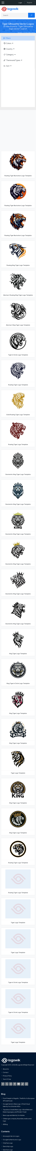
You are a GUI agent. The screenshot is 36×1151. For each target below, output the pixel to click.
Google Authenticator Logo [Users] (12, 1139)
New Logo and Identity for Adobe (14, 1115)
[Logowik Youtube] (18, 1084)
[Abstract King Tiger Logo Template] (18, 313)
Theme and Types (11, 60)
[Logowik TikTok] (22, 1084)
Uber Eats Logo (8, 1150)
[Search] (14, 15)
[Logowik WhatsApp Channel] (26, 1084)
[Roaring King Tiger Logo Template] (18, 254)
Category (8, 54)
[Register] (29, 2)
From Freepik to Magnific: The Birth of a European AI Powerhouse (19, 1099)
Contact (5, 1072)
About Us (6, 1069)
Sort (6, 66)
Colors (7, 43)
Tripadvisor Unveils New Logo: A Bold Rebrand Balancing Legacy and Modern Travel (17, 1111)
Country (7, 49)
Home (20, 33)
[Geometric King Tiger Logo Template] (18, 463)
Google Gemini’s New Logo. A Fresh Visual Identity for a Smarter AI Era (16, 1105)
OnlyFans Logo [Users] (8, 1143)
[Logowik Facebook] (3, 1084)
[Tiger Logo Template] (18, 761)
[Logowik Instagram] (10, 1084)
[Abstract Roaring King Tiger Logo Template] (18, 284)
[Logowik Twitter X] (7, 1084)
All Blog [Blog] (5, 1124)
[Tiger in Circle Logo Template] (18, 343)
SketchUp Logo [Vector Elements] (8, 1146)
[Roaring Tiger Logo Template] (18, 373)
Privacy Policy (7, 1076)
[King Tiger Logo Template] (18, 642)
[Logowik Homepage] (9, 9)
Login (20, 2)
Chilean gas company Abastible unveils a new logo (17, 1120)
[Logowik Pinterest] (14, 1084)
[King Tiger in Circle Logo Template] (18, 672)
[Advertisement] (18, 88)
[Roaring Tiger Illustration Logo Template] (18, 164)
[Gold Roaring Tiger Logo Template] (18, 403)
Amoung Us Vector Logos (11, 1136)
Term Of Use (7, 1079)
